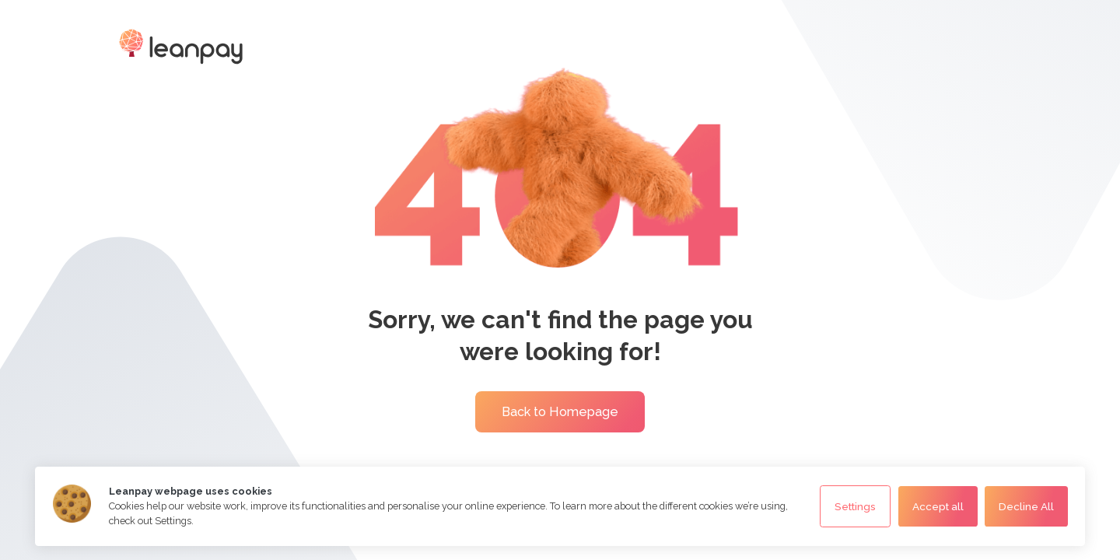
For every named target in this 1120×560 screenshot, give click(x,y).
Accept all (938, 506)
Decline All (1026, 506)
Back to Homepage (560, 411)
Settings (855, 506)
